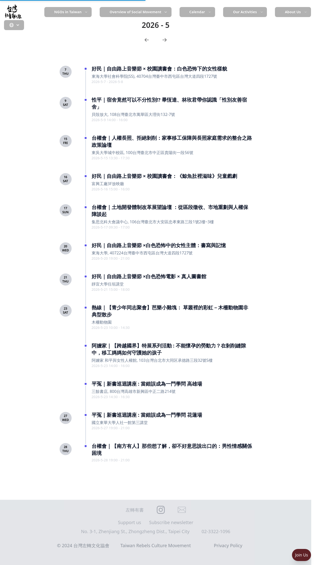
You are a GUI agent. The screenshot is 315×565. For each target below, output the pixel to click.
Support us (129, 522)
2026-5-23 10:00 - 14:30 (111, 327)
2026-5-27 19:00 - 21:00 (111, 428)
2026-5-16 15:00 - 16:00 (111, 189)
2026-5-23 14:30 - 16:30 (111, 396)
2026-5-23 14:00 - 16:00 (111, 365)
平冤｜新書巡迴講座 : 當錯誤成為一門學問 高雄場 (147, 383)
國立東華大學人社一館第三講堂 (120, 422)
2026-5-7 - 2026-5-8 (107, 81)
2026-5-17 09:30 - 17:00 (111, 227)
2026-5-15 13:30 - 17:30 (111, 158)
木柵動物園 (102, 322)
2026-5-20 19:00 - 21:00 (111, 258)
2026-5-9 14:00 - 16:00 (110, 119)
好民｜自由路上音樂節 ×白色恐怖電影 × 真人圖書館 (149, 276)
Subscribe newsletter (171, 522)
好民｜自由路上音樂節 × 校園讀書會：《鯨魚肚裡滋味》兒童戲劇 (164, 176)
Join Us (301, 555)
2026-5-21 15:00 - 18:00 (111, 289)
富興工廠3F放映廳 (108, 183)
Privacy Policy (228, 545)
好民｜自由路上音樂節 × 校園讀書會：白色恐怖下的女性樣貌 (159, 68)
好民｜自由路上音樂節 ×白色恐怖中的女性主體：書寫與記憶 (159, 245)
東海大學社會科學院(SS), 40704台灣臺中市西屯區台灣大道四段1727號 (154, 76)
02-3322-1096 (216, 531)
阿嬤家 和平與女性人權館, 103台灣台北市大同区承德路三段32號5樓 (152, 360)
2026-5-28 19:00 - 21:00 (111, 460)
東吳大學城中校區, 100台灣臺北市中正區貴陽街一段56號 (142, 152)
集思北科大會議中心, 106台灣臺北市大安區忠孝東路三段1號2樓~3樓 (153, 222)
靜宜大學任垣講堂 (108, 284)
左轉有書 (135, 510)
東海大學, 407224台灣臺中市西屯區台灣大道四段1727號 (142, 253)
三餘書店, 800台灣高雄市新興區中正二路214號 (134, 391)
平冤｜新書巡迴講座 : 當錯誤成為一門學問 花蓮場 (147, 414)
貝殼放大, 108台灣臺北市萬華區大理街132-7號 (133, 114)
